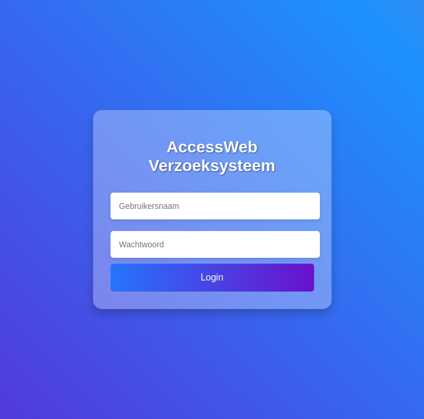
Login (212, 277)
